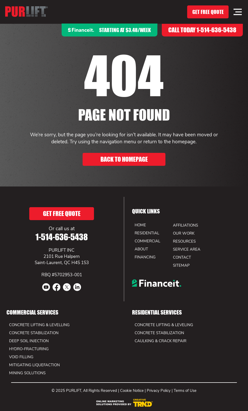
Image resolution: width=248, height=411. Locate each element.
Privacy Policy (159, 390)
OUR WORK (183, 233)
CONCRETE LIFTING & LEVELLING (39, 324)
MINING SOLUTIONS (27, 373)
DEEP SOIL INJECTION (29, 340)
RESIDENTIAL (147, 233)
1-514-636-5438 (61, 237)
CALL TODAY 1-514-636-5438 (202, 30)
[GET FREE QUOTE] (208, 11)
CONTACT (182, 257)
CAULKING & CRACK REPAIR (160, 340)
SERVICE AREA (186, 249)
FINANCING (145, 257)
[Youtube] (46, 287)
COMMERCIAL (147, 241)
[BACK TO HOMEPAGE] (124, 159)
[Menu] (237, 12)
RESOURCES (184, 241)
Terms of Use (185, 390)
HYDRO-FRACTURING (29, 349)
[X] (67, 287)
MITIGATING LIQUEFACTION (34, 365)
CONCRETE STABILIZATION (159, 332)
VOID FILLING (21, 357)
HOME (140, 225)
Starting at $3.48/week (125, 30)
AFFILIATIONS (185, 225)
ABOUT (141, 249)
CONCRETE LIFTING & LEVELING (164, 324)
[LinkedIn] (77, 287)
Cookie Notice (132, 390)
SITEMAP (181, 265)
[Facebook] (56, 287)
